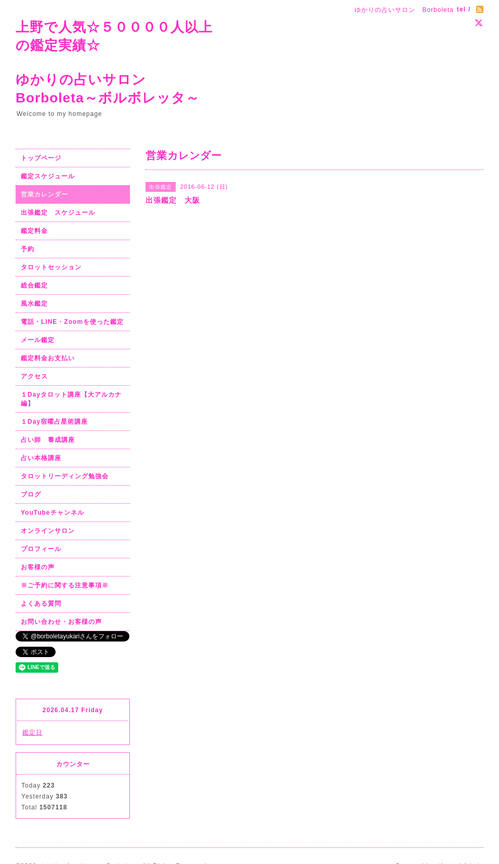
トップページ (41, 158)
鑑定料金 (34, 230)
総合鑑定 (34, 285)
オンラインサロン (48, 530)
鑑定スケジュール (48, 176)
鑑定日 (32, 732)
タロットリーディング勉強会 (65, 476)
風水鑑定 (34, 303)
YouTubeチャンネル (52, 512)
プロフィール (41, 549)
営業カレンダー (44, 194)
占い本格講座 (41, 458)
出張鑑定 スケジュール (58, 212)
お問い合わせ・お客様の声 (61, 621)
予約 (27, 249)
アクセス (34, 376)
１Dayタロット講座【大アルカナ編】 (71, 399)
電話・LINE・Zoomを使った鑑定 (72, 321)
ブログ (31, 494)
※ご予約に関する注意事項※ (65, 585)
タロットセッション (51, 267)
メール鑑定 (38, 340)
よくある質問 (41, 603)
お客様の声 (38, 567)
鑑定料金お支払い (48, 358)
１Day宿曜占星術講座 (54, 421)
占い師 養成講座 (48, 439)
